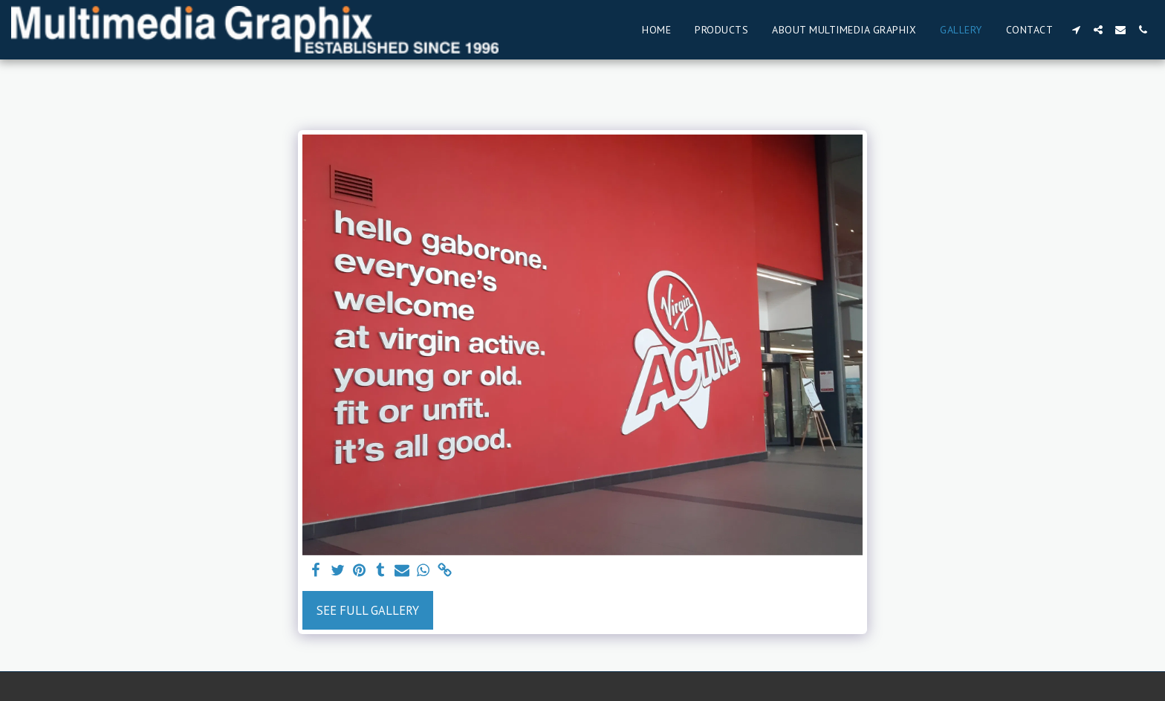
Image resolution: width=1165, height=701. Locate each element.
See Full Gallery (368, 610)
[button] (1075, 30)
